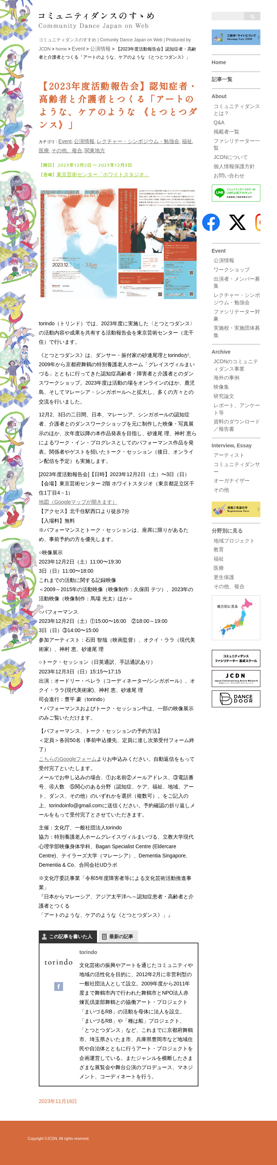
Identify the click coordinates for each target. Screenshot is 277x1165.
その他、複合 (229, 586)
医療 (219, 568)
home (61, 49)
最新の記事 (121, 936)
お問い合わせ (229, 175)
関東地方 (94, 150)
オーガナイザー (232, 480)
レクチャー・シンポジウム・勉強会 (138, 141)
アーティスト (229, 455)
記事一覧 (222, 79)
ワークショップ (232, 270)
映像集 (221, 387)
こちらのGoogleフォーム (68, 759)
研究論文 (224, 396)
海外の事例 (226, 378)
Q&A (219, 122)
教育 (219, 549)
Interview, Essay (232, 445)
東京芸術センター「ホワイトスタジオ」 (102, 174)
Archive (221, 352)
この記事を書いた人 (70, 936)
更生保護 (224, 577)
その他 (221, 490)
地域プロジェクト (234, 541)
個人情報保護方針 (234, 166)
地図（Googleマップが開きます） (78, 502)
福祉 (219, 559)
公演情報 (224, 260)
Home (219, 62)
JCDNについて (231, 157)
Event (219, 251)
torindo (88, 952)
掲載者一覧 (226, 132)
